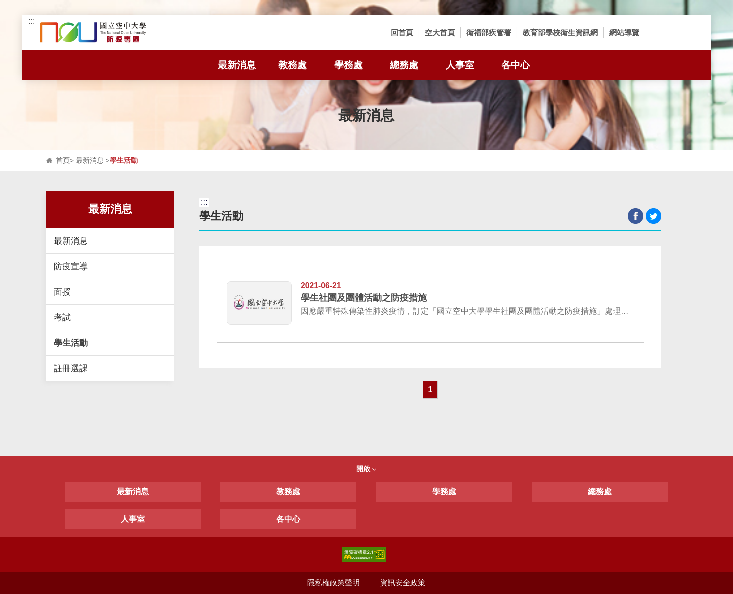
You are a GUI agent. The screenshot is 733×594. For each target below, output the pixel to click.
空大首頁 (440, 32)
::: (31, 21)
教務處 (288, 491)
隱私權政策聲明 (334, 582)
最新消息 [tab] (241, 65)
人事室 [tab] (467, 65)
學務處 (444, 491)
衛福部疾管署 (489, 32)
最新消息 (90, 160)
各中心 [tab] (516, 65)
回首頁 (402, 32)
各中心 (288, 519)
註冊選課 (71, 368)
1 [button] (430, 389)
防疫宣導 (71, 266)
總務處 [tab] (404, 65)
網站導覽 (625, 32)
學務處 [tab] (348, 65)
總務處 (600, 491)
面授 (62, 292)
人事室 (133, 519)
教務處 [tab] (292, 65)
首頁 (63, 160)
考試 (62, 317)
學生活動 (71, 343)
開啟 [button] (366, 469)
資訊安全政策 (403, 582)
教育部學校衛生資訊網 (560, 32)
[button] (660, 33)
